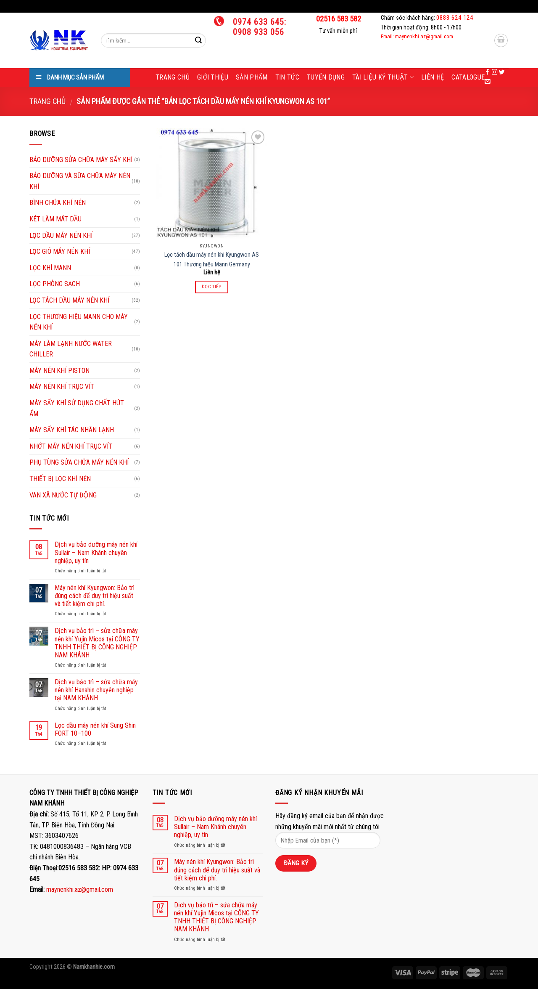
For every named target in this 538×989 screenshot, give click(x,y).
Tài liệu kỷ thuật (383, 77)
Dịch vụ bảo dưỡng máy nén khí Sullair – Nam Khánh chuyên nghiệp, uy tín (96, 552)
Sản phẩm (252, 77)
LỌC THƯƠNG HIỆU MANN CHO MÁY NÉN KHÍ (78, 322)
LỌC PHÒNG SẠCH (54, 284)
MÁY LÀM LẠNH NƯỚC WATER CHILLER (70, 349)
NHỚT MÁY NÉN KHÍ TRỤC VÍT (70, 446)
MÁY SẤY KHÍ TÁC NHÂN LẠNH (71, 430)
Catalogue (468, 77)
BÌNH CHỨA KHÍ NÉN (57, 203)
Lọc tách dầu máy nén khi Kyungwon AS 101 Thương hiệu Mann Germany (211, 259)
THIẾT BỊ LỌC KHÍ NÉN (60, 479)
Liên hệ (432, 77)
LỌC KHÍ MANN (50, 268)
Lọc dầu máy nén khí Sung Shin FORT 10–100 (95, 729)
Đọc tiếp (212, 287)
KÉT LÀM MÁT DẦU (55, 219)
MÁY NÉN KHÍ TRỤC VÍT (61, 387)
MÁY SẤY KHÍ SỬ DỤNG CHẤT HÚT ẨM (76, 408)
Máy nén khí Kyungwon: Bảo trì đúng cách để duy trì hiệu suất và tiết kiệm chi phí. (94, 596)
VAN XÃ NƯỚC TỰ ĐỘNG (63, 495)
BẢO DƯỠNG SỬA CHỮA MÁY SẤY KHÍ (80, 160)
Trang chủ (173, 77)
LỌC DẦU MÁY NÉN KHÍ (60, 235)
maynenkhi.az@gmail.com (79, 889)
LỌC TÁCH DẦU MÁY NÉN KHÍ (69, 300)
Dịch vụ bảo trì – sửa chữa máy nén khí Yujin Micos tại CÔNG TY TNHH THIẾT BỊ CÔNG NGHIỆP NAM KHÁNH (97, 643)
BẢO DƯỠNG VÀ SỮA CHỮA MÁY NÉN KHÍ (79, 181)
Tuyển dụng (326, 77)
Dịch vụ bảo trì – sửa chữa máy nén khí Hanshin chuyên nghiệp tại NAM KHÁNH (96, 690)
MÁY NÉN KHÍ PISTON (59, 371)
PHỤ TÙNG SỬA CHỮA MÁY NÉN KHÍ (79, 462)
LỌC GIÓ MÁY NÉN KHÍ (59, 251)
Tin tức (287, 77)
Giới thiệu (212, 77)
